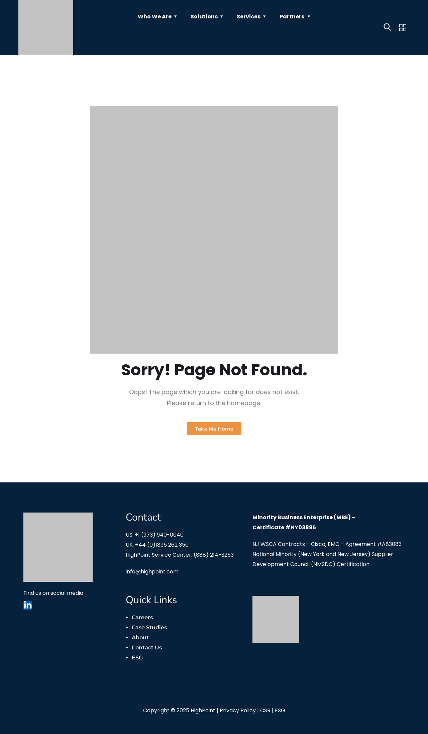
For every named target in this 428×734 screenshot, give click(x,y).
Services (248, 16)
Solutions (204, 16)
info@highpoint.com (152, 571)
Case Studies (149, 627)
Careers (142, 617)
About (140, 637)
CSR (265, 710)
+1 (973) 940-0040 (159, 535)
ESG (137, 657)
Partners (292, 16)
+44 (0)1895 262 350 (162, 545)
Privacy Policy (238, 710)
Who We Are (155, 16)
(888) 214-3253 (214, 555)
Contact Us (147, 647)
